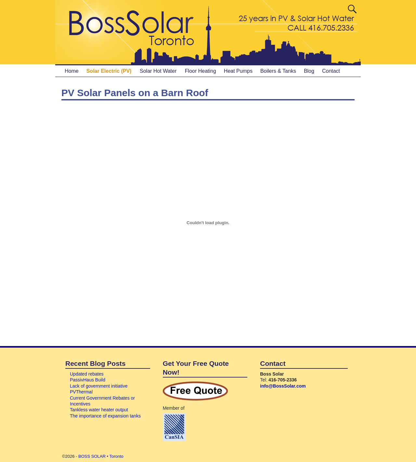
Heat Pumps (238, 71)
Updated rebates (87, 374)
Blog (309, 71)
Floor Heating (200, 71)
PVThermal (81, 391)
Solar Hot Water (158, 71)
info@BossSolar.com (283, 386)
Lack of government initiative (98, 386)
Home (72, 71)
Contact (331, 71)
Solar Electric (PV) (109, 71)
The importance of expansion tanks (105, 415)
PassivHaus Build (87, 379)
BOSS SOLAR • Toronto (101, 456)
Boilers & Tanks (278, 71)
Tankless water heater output (99, 409)
